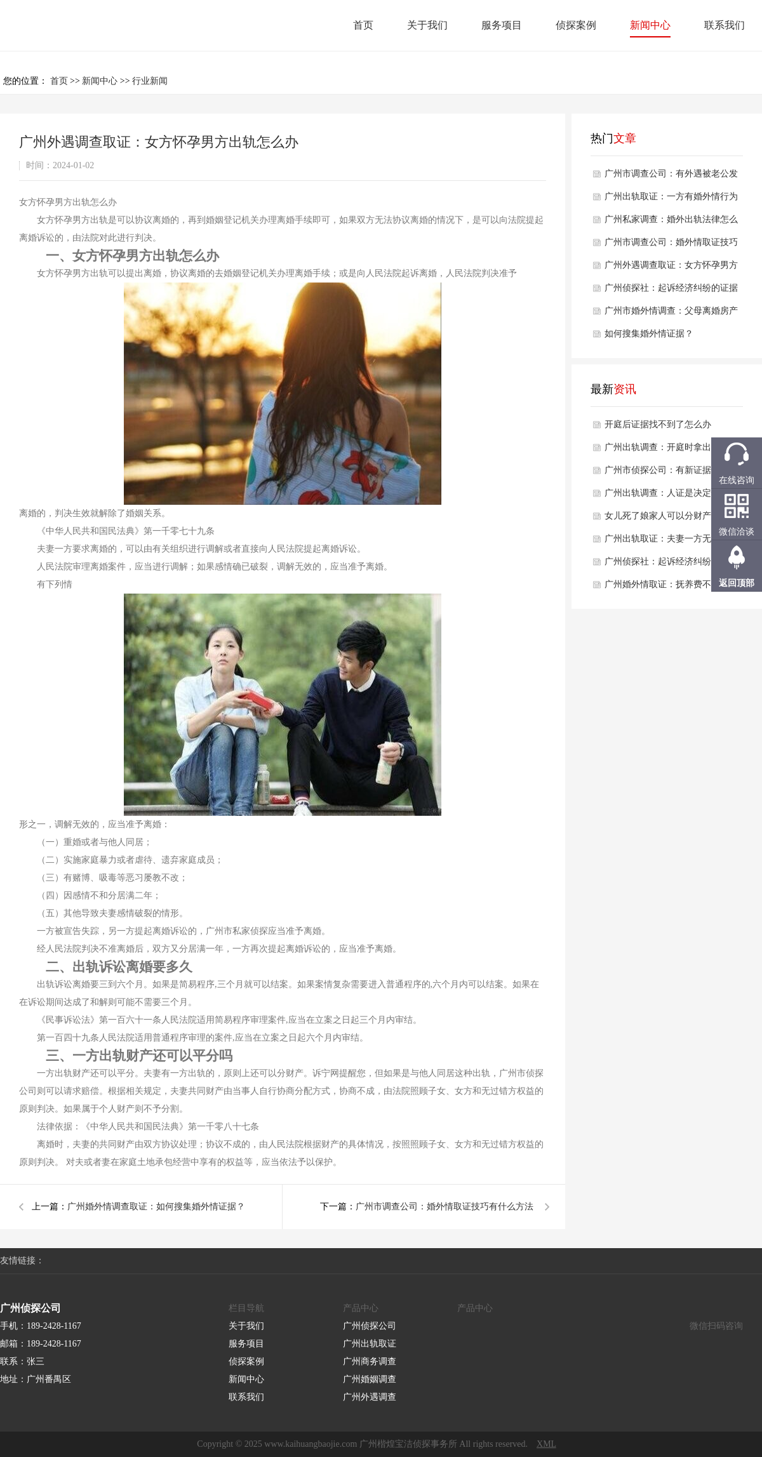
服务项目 (501, 25)
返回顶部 (736, 583)
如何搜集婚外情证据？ (649, 333)
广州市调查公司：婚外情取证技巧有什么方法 (444, 1206)
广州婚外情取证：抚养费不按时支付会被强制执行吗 (671, 588)
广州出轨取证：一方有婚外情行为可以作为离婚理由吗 (671, 200)
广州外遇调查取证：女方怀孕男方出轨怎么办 (671, 268)
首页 (363, 25)
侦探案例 (576, 25)
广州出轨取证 (369, 1343)
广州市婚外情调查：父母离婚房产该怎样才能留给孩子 (671, 314)
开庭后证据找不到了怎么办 (658, 424)
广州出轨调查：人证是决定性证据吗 (671, 496)
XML (546, 1444)
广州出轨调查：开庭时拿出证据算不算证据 (671, 450)
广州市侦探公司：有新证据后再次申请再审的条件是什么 (671, 473)
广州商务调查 (369, 1361)
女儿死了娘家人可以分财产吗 (662, 516)
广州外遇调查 (369, 1397)
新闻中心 (650, 25)
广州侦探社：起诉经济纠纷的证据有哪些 (671, 291)
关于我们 (427, 25)
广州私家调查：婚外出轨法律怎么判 (671, 223)
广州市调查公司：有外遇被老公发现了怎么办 (671, 177)
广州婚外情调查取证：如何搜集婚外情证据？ (156, 1206)
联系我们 (724, 25)
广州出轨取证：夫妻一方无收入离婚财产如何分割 (671, 542)
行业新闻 (150, 81)
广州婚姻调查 (369, 1379)
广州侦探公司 (369, 1326)
